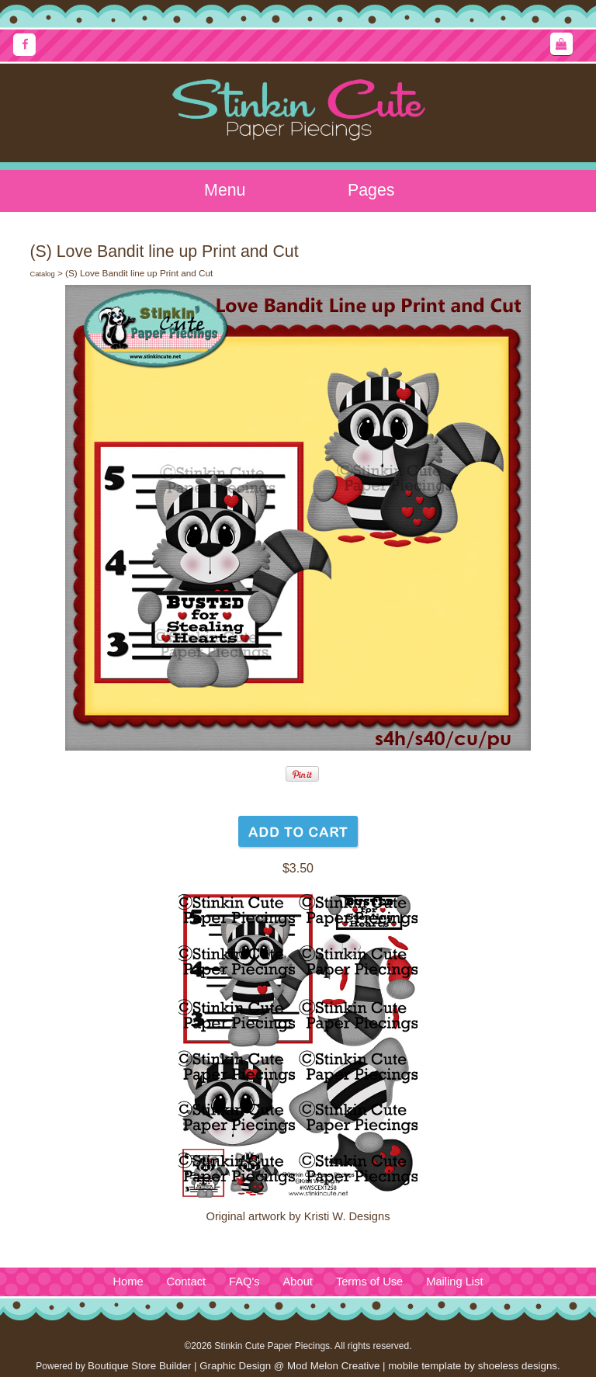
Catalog (41, 274)
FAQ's (244, 1281)
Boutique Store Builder (139, 1366)
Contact (186, 1281)
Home (128, 1281)
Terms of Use (369, 1281)
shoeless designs (517, 1366)
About (298, 1281)
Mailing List (454, 1281)
